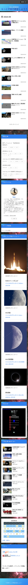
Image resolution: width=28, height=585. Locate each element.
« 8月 (3, 540)
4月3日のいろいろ (7, 151)
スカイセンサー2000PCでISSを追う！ (12, 171)
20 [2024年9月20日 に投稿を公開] (19, 531)
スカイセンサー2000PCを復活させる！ (13, 159)
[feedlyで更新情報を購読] (14, 219)
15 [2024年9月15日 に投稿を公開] (5, 531)
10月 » (8, 540)
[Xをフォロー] (12, 219)
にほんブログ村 (13, 551)
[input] (14, 230)
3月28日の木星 (6, 165)
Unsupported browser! (14, 423)
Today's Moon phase (6, 409)
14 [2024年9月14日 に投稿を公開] (22, 528)
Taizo (14, 197)
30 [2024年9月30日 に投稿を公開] (8, 536)
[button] (25, 230)
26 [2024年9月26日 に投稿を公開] (16, 533)
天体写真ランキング (15, 555)
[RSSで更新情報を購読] (16, 219)
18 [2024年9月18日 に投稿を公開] (13, 531)
